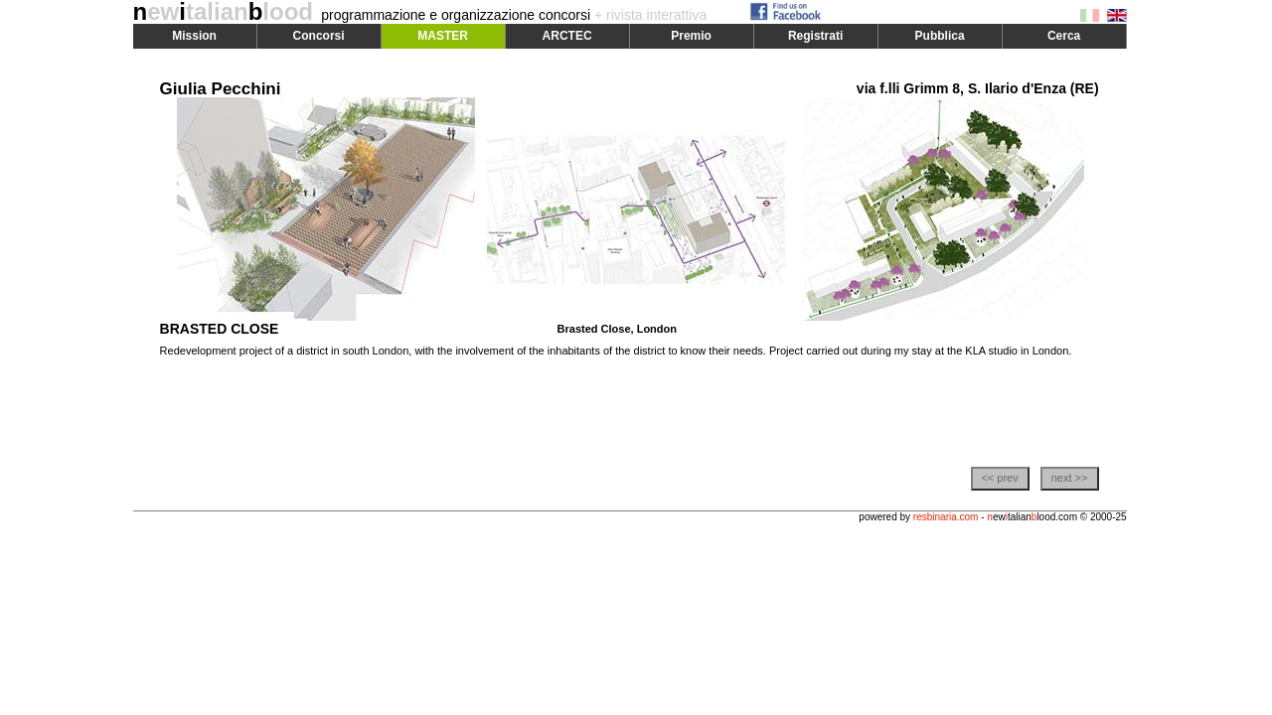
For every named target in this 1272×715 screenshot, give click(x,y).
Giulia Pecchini (220, 88)
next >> (1069, 478)
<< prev (999, 478)
